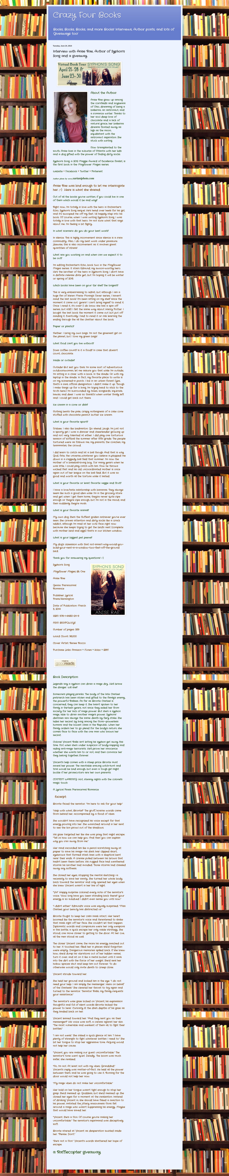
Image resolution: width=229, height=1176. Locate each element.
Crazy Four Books (87, 15)
